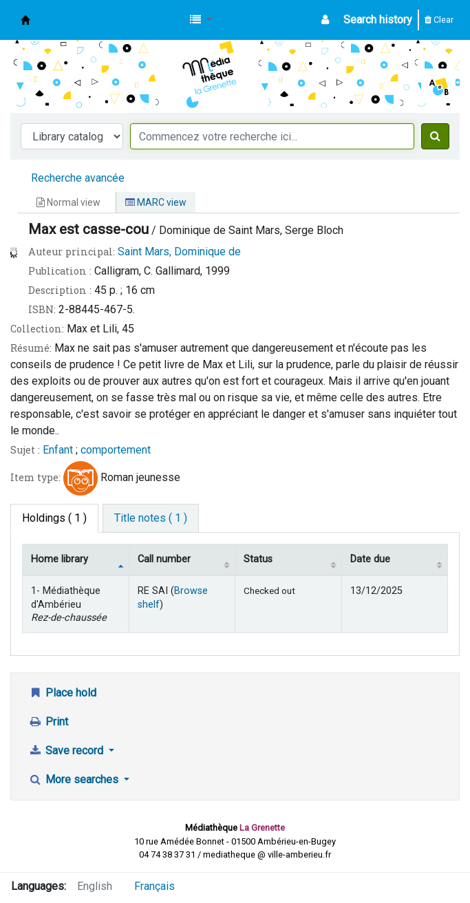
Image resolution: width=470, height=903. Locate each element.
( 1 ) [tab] (54, 517)
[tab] (151, 518)
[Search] (435, 136)
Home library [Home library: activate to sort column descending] (59, 559)
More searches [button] (74, 779)
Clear (439, 19)
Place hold (62, 692)
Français (154, 886)
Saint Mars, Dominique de (179, 251)
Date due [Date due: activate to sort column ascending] (370, 559)
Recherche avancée (78, 177)
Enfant (58, 449)
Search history (377, 19)
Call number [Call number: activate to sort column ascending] (164, 559)
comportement (116, 449)
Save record (67, 750)
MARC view (155, 202)
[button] (200, 20)
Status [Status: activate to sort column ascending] (258, 559)
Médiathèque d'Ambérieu (25, 20)
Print (48, 721)
